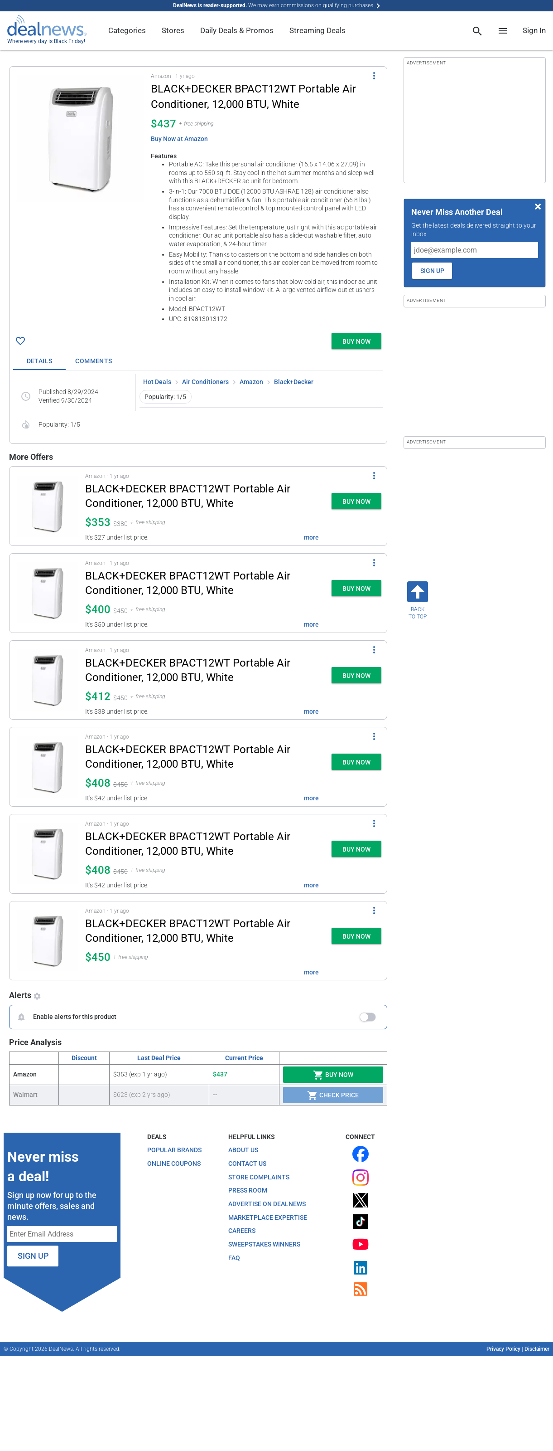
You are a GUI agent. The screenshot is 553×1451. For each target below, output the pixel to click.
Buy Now (333, 1075)
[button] (198, 198)
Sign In (534, 30)
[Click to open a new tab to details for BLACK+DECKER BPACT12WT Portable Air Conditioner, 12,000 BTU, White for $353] (47, 506)
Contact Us (247, 1163)
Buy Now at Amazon (179, 138)
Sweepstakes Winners (264, 1244)
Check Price (333, 1095)
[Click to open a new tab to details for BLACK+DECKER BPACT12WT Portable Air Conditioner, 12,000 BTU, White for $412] (47, 680)
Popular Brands (174, 1150)
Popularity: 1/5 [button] (165, 396)
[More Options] (374, 75)
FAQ (234, 1257)
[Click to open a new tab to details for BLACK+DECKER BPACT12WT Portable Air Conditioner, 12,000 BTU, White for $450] (47, 941)
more (311, 537)
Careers (241, 1230)
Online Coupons (174, 1163)
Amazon (251, 381)
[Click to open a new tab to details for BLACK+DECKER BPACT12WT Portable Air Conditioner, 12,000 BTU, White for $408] (47, 767)
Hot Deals (157, 381)
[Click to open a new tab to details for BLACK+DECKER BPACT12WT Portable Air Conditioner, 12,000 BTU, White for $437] (80, 138)
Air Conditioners (205, 381)
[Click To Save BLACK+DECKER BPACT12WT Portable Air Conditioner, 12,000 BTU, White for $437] (20, 341)
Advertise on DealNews (267, 1204)
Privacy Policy (503, 1349)
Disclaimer (536, 1349)
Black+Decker (293, 381)
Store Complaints (258, 1177)
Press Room (247, 1190)
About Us (243, 1150)
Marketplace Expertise (267, 1217)
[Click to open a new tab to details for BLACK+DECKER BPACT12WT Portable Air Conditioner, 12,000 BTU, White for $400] (47, 593)
